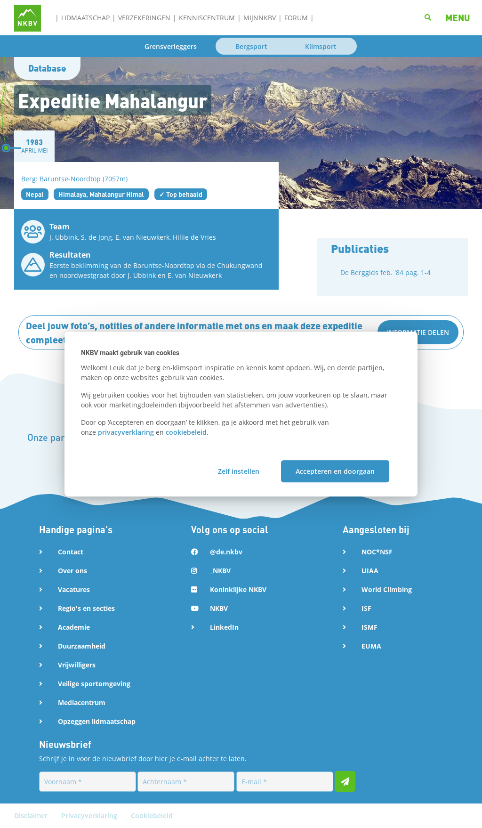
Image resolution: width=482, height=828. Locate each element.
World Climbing (387, 589)
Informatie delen (418, 332)
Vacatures (74, 589)
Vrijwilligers (77, 664)
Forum (296, 17)
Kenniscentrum (207, 17)
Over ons (72, 570)
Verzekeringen (144, 17)
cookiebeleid (186, 432)
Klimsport (321, 46)
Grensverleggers (171, 46)
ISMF (370, 627)
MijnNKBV (259, 17)
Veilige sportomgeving (94, 683)
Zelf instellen (238, 471)
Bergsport (251, 46)
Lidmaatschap (85, 17)
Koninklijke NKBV (238, 589)
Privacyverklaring (90, 815)
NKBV (219, 608)
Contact (70, 551)
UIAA (370, 570)
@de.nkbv (226, 551)
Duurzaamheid (81, 645)
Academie (74, 627)
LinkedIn (224, 627)
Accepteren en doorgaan (335, 471)
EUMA (371, 645)
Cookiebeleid (152, 815)
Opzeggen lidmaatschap (97, 721)
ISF (366, 608)
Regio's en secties (86, 608)
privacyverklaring (126, 432)
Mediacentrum (81, 702)
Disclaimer (31, 815)
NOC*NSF (377, 551)
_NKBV (220, 570)
